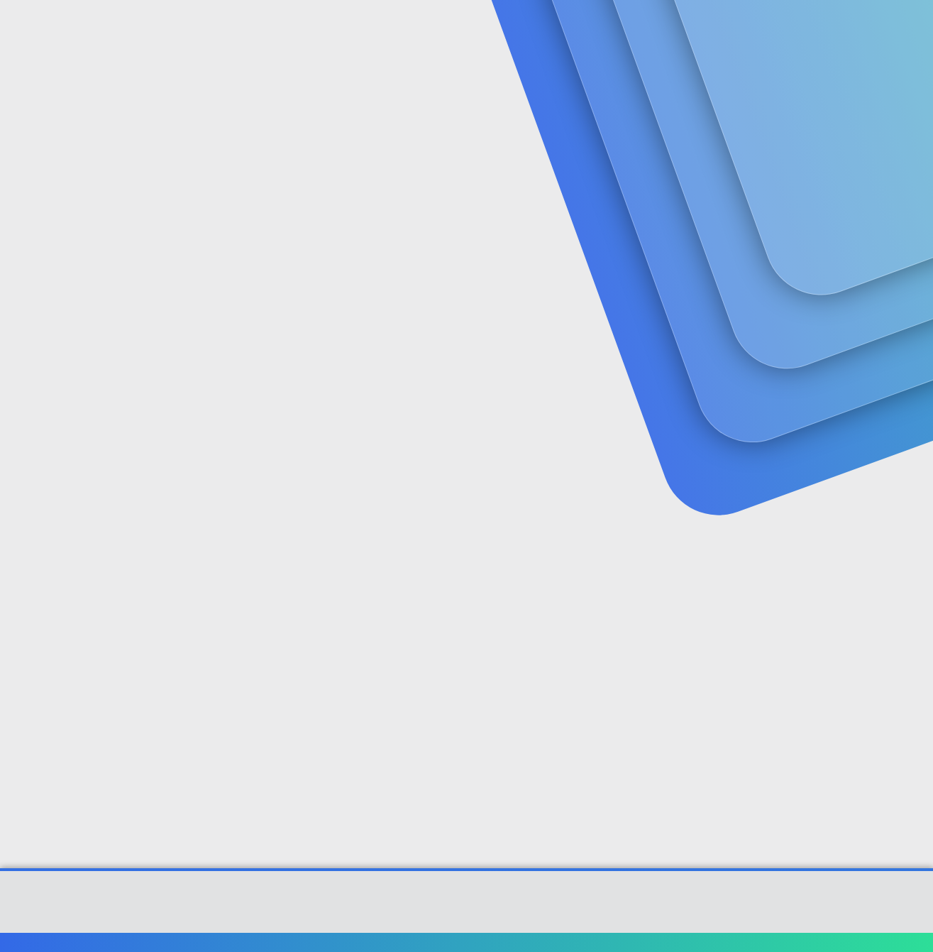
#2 (869, 533)
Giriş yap (722, 110)
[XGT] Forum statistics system (467, 919)
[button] (366, 29)
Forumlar (321, 28)
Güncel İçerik (419, 28)
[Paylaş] (852, 346)
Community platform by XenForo (466, 909)
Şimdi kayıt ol (821, 110)
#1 (870, 345)
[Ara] (635, 28)
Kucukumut (84, 316)
